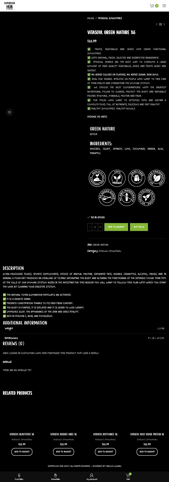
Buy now (139, 226)
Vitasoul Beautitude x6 (22, 434)
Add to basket (116, 226)
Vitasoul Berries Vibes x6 (63, 434)
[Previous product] (157, 24)
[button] (21, 452)
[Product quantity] (95, 227)
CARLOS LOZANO (113, 466)
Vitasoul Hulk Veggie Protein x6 (147, 434)
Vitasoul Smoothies (110, 18)
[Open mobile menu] (164, 5)
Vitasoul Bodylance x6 (105, 434)
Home (91, 18)
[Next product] (164, 24)
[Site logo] (10, 5)
